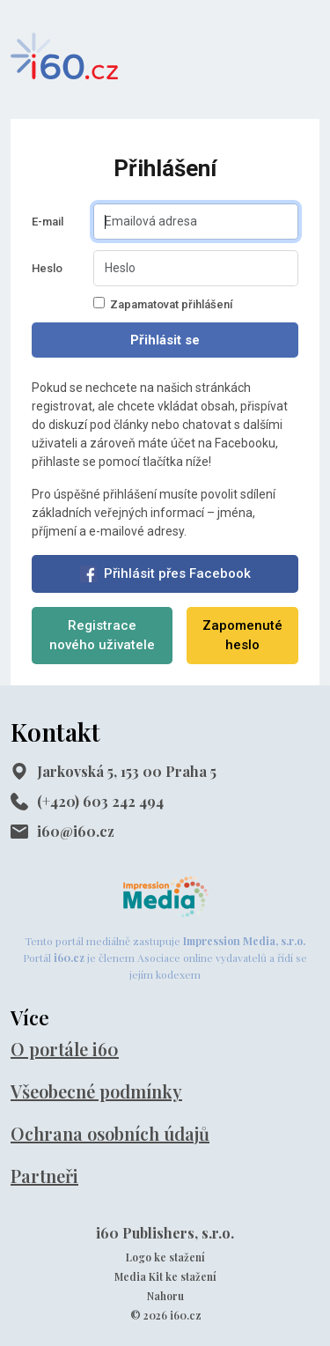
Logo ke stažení (165, 1257)
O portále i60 (65, 1049)
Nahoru (165, 1296)
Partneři (44, 1175)
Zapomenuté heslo (242, 636)
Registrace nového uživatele (102, 636)
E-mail (47, 221)
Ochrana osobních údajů (110, 1133)
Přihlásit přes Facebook (165, 574)
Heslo (47, 268)
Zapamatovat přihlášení (162, 304)
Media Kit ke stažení (165, 1276)
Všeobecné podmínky (96, 1091)
